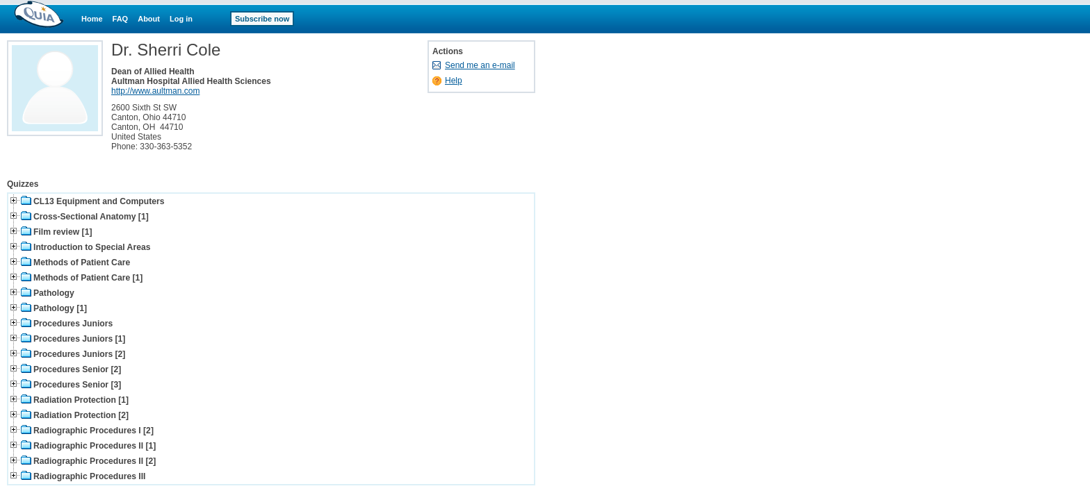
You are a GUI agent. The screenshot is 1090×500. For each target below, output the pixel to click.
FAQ (121, 19)
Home (92, 19)
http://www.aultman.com (155, 91)
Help (453, 80)
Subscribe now (262, 19)
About (149, 19)
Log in (181, 19)
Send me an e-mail (480, 65)
